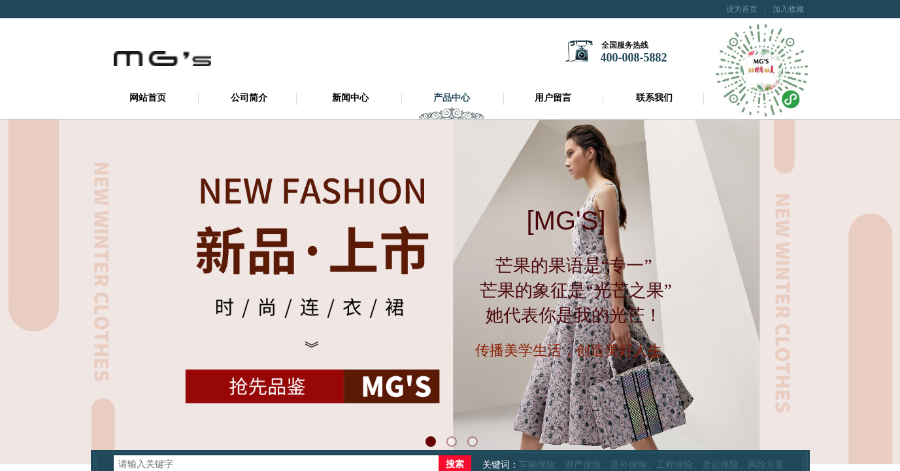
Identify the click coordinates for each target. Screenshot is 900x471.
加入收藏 (788, 9)
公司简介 (249, 98)
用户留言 (553, 98)
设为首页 (742, 9)
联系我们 (654, 98)
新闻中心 (350, 98)
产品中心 (451, 98)
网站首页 (147, 98)
